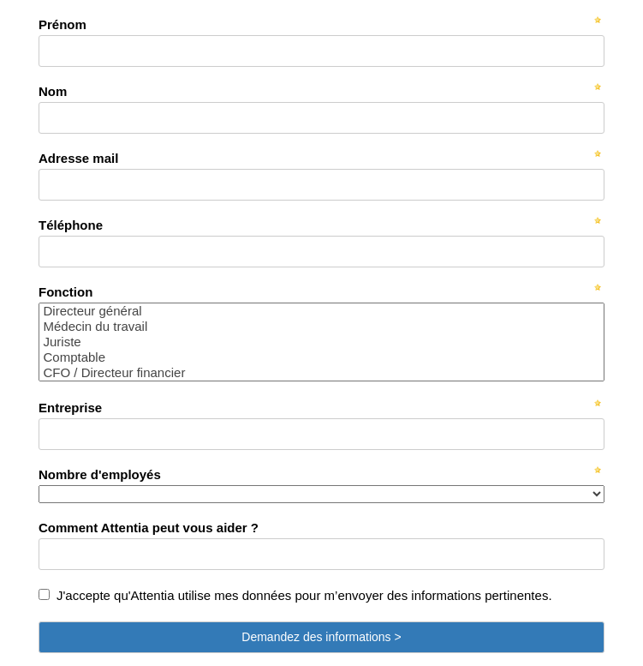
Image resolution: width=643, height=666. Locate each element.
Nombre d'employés (100, 474)
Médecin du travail (321, 326)
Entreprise (70, 407)
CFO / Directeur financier (321, 373)
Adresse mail (78, 158)
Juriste (321, 342)
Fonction (65, 292)
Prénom (62, 24)
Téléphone (71, 225)
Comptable (321, 357)
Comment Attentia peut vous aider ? (149, 527)
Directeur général (321, 311)
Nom (53, 91)
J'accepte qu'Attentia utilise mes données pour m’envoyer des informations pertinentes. (304, 595)
